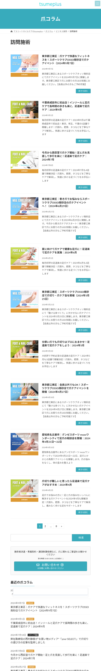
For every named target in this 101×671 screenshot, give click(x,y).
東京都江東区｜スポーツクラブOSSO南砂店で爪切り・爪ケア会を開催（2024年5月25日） (65, 295)
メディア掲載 (33, 635)
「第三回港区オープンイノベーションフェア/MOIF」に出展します (48, 594)
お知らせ (31, 590)
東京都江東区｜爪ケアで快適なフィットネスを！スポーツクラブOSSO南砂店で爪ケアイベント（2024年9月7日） (66, 60)
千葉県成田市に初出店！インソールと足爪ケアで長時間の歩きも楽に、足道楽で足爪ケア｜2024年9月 (66, 106)
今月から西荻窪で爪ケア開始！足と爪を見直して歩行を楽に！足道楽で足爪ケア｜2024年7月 (66, 156)
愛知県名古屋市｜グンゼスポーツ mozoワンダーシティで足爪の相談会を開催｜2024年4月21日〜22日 (66, 438)
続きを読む (83, 91)
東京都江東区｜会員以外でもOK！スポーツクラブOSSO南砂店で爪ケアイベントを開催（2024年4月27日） (65, 388)
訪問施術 (30, 603)
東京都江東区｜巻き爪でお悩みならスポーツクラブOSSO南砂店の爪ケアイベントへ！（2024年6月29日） (66, 202)
